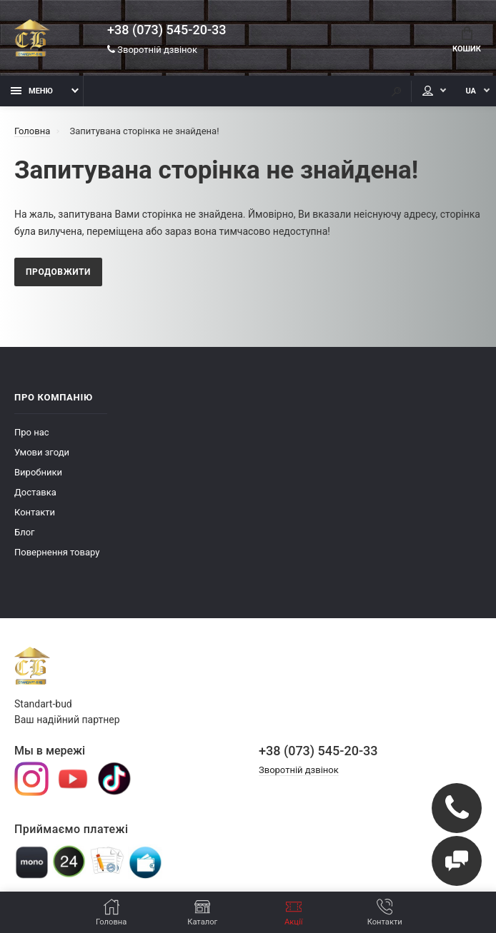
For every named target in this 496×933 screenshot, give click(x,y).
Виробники (38, 472)
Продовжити (58, 272)
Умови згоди (41, 452)
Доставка (35, 492)
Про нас (31, 432)
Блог (24, 532)
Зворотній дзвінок (152, 49)
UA (470, 91)
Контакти (34, 512)
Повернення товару (56, 552)
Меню (32, 91)
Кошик (466, 40)
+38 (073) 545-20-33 (166, 30)
